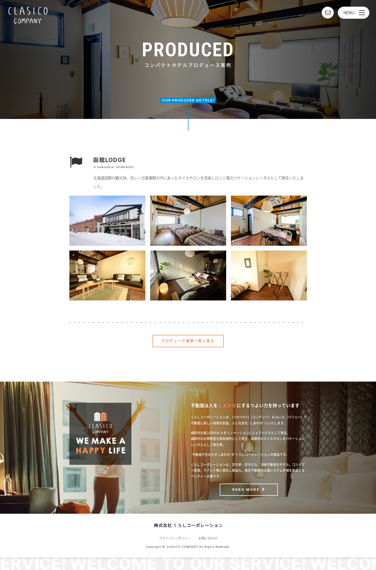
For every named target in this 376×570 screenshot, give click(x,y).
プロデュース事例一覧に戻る (188, 341)
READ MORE (245, 490)
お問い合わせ (207, 538)
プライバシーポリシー (175, 538)
